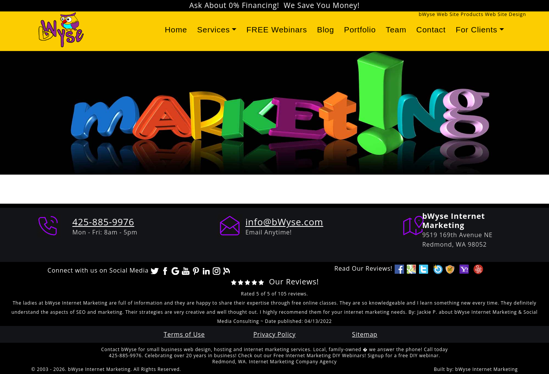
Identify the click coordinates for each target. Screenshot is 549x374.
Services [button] (213, 29)
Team (396, 29)
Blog (325, 29)
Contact (431, 29)
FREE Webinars (276, 29)
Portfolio (360, 29)
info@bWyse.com (284, 221)
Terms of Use (184, 334)
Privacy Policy (274, 334)
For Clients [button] (476, 29)
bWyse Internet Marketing (486, 369)
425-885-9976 (103, 221)
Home (176, 29)
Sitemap (364, 334)
